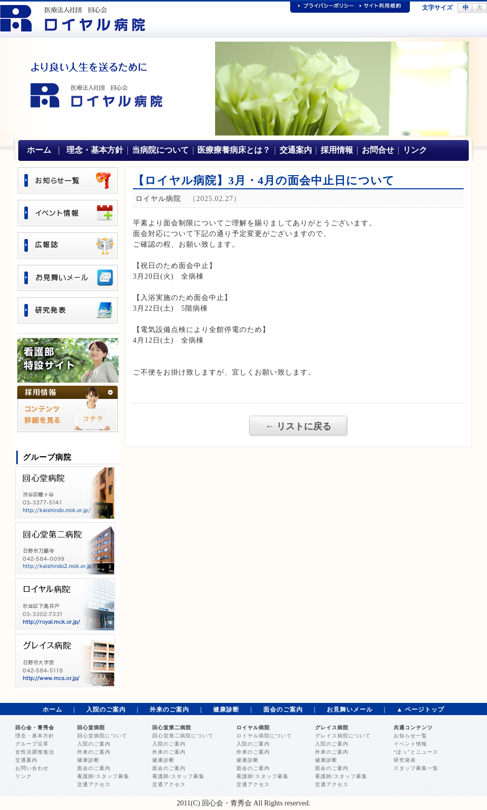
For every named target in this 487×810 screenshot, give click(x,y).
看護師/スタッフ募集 (103, 776)
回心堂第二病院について (183, 735)
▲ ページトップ (421, 709)
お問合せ (378, 150)
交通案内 (296, 150)
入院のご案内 (106, 709)
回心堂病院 (91, 727)
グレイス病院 (332, 727)
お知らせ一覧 (410, 735)
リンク (415, 150)
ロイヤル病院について (264, 735)
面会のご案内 (283, 709)
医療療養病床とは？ (233, 150)
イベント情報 (410, 744)
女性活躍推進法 (34, 752)
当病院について (160, 150)
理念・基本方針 (94, 150)
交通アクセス (94, 784)
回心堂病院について (102, 735)
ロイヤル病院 (253, 727)
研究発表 (405, 760)
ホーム (39, 150)
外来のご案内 (169, 709)
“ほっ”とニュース (416, 752)
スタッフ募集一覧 (416, 768)
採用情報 (337, 150)
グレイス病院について (343, 735)
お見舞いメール (350, 709)
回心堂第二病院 (171, 727)
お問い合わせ (32, 768)
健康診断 (226, 709)
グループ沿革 (32, 744)
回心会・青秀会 (34, 727)
